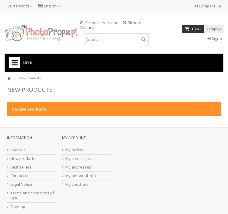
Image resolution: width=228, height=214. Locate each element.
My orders (74, 149)
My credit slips (78, 158)
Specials (18, 149)
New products (22, 158)
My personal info (80, 175)
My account (74, 137)
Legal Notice (21, 184)
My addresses (78, 167)
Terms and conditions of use (32, 196)
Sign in (216, 38)
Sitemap (17, 206)
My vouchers (76, 184)
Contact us (19, 175)
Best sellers (20, 167)
